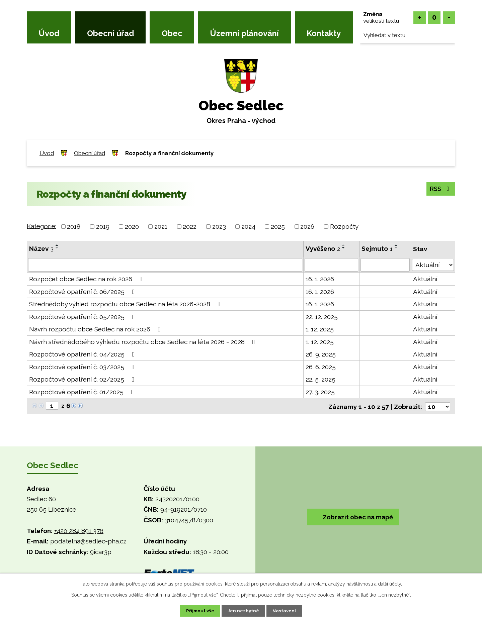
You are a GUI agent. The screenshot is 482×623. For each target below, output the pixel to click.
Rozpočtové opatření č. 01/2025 (82, 392)
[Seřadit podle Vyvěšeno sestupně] (344, 247)
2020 (132, 226)
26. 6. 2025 (321, 367)
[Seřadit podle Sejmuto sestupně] (396, 247)
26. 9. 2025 (321, 354)
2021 (160, 226)
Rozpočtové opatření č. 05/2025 (83, 316)
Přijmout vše (197, 610)
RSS (439, 189)
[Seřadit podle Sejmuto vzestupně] (396, 245)
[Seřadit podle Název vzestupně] (57, 245)
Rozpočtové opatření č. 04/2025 (83, 354)
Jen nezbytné (243, 610)
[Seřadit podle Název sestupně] (57, 247)
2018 (73, 226)
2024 (248, 226)
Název (41, 248)
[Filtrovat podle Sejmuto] (385, 265)
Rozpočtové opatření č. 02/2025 (83, 379)
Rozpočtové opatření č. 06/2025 (83, 291)
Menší (449, 17)
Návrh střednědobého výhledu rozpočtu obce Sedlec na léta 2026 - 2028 (143, 341)
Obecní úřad (110, 33)
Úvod (48, 33)
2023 (219, 226)
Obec (172, 33)
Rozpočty (344, 226)
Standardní (434, 17)
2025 (278, 226)
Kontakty (324, 33)
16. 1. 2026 (320, 279)
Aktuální (425, 279)
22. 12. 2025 (322, 316)
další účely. (390, 583)
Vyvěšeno (323, 248)
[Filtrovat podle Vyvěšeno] (331, 265)
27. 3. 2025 (320, 392)
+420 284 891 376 (78, 530)
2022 (189, 226)
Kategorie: (41, 225)
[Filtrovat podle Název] (165, 265)
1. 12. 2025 (320, 329)
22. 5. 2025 (321, 379)
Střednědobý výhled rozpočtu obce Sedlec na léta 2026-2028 (126, 304)
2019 (102, 226)
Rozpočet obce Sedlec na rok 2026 (87, 279)
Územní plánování (244, 33)
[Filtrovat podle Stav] (433, 264)
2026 (307, 226)
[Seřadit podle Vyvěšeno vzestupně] (344, 245)
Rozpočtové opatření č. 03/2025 (83, 367)
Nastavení (287, 610)
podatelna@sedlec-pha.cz (88, 540)
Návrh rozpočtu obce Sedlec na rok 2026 (96, 329)
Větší (419, 17)
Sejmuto (377, 248)
